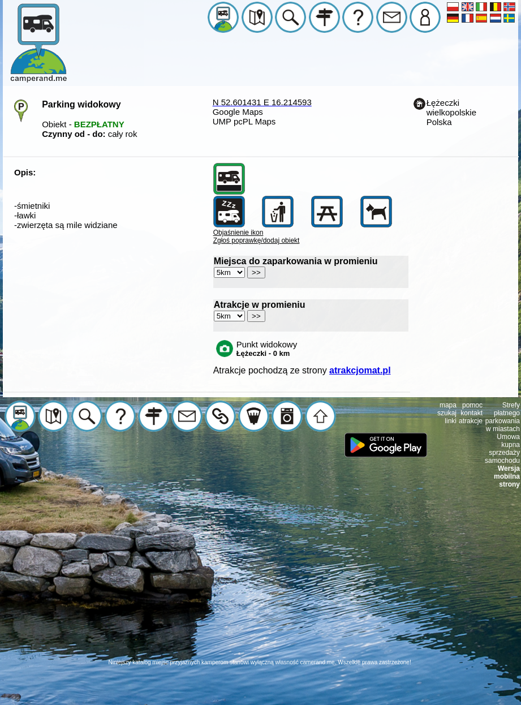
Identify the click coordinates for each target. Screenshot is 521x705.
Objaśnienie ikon (238, 233)
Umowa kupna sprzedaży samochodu (502, 449)
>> (256, 272)
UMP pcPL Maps (244, 121)
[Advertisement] (260, 579)
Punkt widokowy (267, 348)
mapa (448, 405)
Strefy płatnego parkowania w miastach (502, 417)
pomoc (472, 405)
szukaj (447, 413)
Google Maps (238, 112)
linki (451, 421)
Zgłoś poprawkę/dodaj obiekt (256, 240)
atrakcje (471, 421)
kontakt (471, 413)
